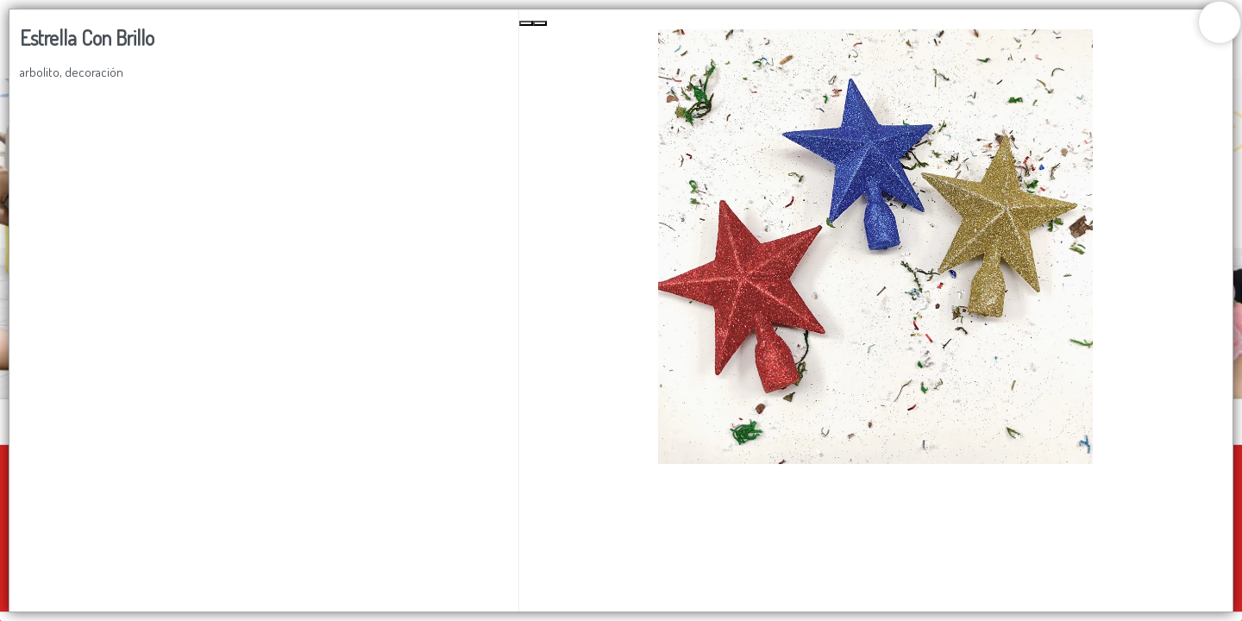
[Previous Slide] (526, 23)
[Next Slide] (540, 23)
